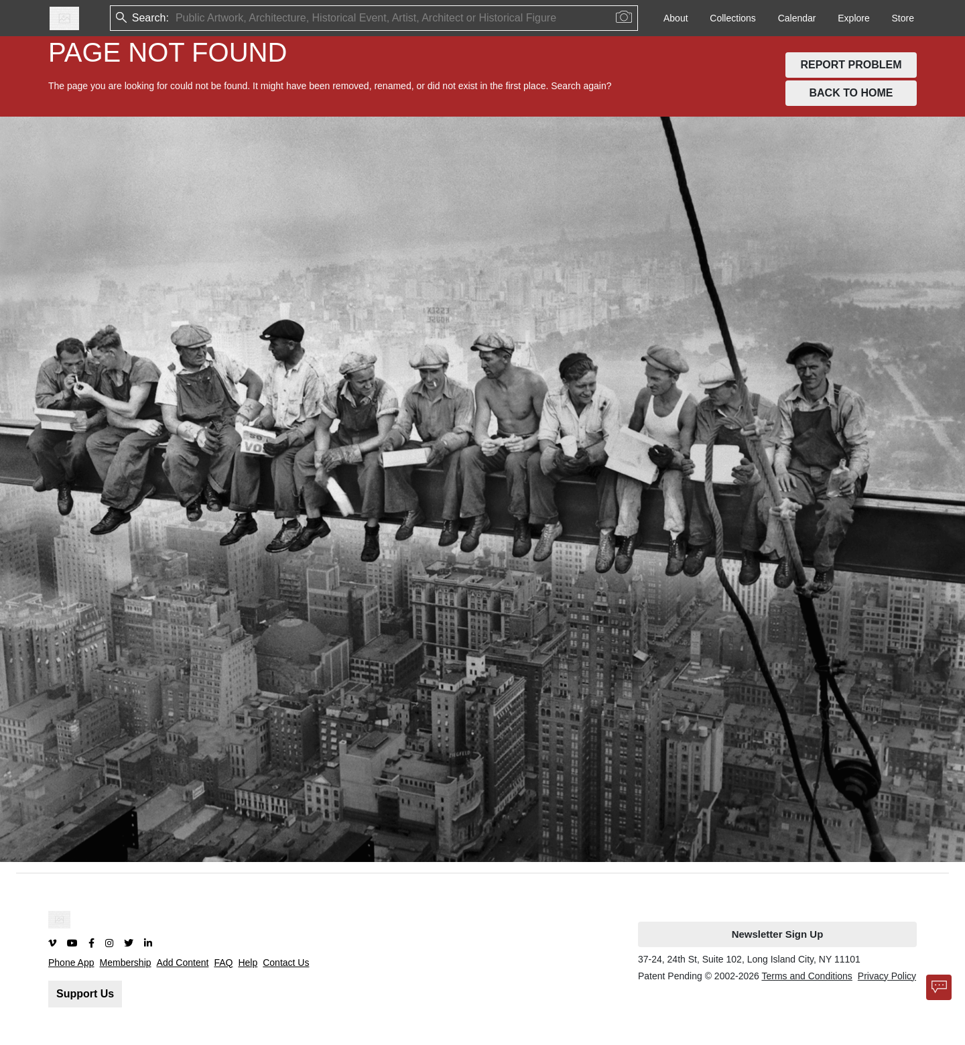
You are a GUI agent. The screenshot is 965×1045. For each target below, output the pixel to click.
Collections (732, 18)
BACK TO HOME (851, 93)
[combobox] (177, 18)
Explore (853, 18)
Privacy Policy (887, 976)
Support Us (85, 993)
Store (903, 18)
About (675, 18)
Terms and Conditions (806, 976)
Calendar (797, 18)
